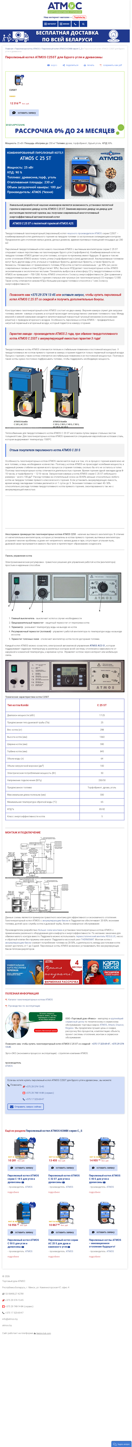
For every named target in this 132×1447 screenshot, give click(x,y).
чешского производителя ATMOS (84, 233)
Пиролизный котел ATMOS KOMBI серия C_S (61, 49)
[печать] (89, 65)
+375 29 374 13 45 (43, 295)
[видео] (52, 65)
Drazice (120, 1025)
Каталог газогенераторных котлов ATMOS (30, 999)
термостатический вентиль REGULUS (96, 936)
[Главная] (65, 13)
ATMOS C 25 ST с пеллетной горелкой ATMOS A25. (43, 223)
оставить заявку (27, 112)
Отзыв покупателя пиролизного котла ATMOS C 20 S (45, 450)
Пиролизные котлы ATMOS (27, 49)
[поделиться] (70, 65)
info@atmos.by (10, 1319)
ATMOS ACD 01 (97, 645)
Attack (111, 1025)
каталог (50, 23)
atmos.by (7, 1325)
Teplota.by (79, 17)
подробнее (13, 1192)
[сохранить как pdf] (110, 65)
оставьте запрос (73, 295)
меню (64, 23)
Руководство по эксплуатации (24, 1006)
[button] (121, 1444)
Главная (9, 49)
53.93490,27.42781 (14, 1293)
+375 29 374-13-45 (33, 1086)
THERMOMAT (87, 939)
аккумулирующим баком (55, 920)
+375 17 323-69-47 (101, 1043)
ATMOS (103, 1025)
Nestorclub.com (44, 1333)
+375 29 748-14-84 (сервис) (38, 1093)
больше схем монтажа (50, 930)
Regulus (69, 1028)
